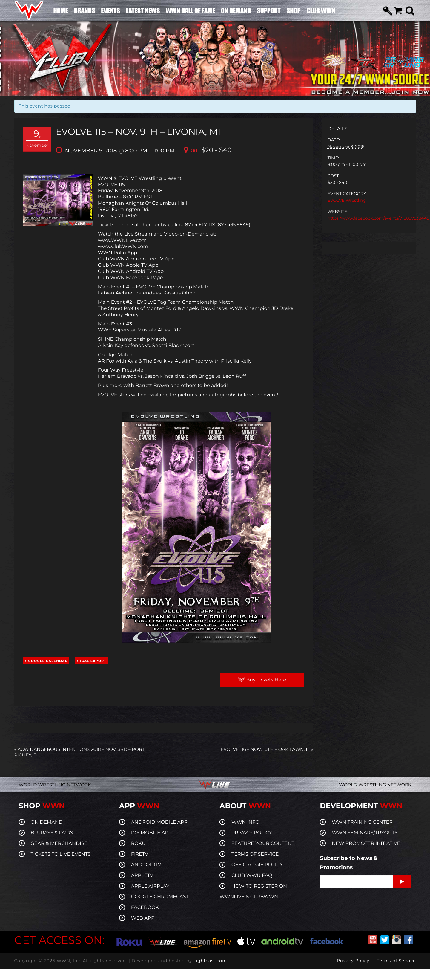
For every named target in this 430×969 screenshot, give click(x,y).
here (148, 225)
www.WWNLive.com (122, 240)
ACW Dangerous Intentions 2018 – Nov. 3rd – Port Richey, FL (79, 752)
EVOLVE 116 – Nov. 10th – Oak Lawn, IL (267, 749)
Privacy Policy (353, 960)
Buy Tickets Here (262, 680)
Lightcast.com (210, 960)
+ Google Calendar (46, 661)
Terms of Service (396, 960)
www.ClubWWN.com (123, 247)
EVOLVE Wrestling (347, 200)
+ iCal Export (91, 661)
